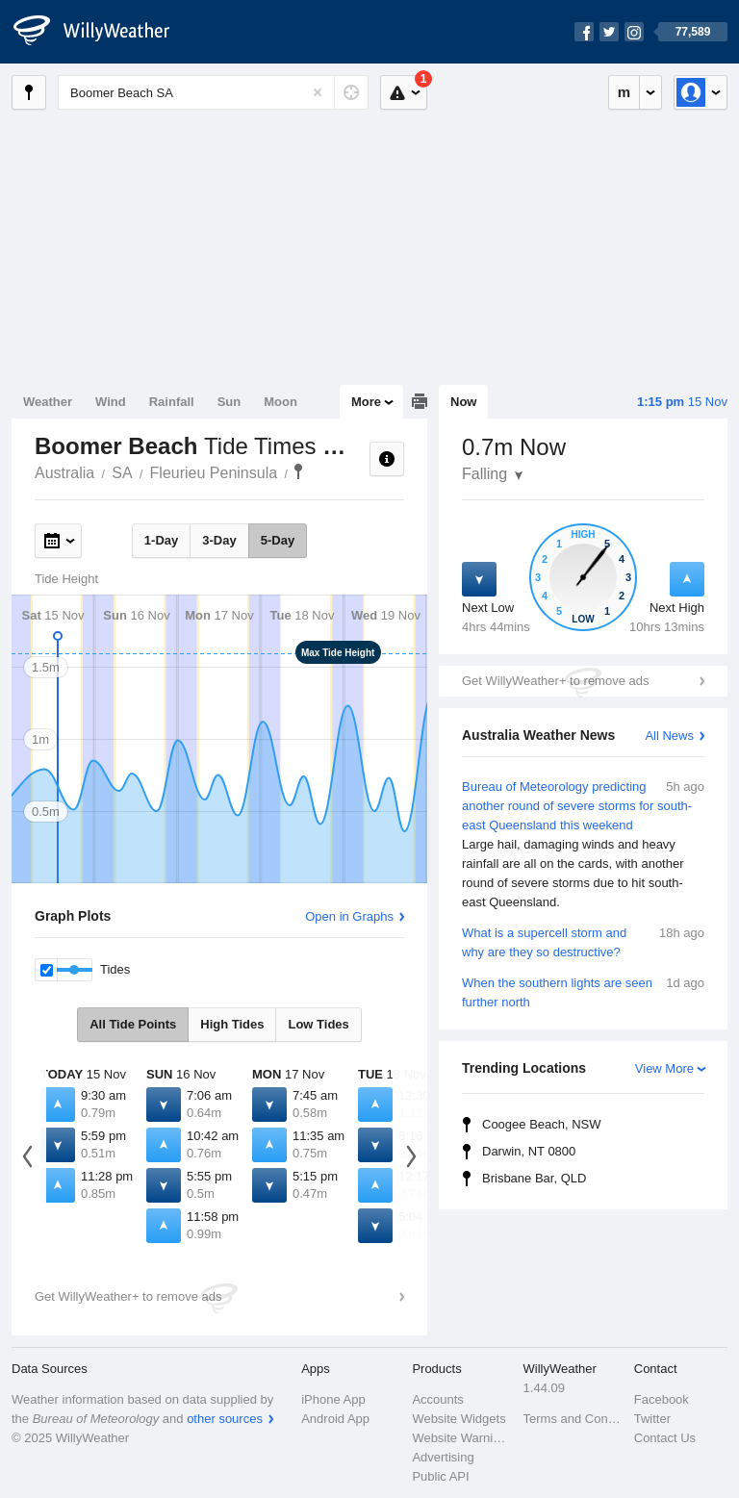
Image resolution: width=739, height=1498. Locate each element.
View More (664, 1068)
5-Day (277, 540)
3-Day (219, 540)
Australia (64, 473)
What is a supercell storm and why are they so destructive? (583, 941)
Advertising (442, 1457)
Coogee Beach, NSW (541, 1124)
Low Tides (318, 1024)
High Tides (232, 1024)
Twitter (652, 1418)
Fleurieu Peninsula (214, 473)
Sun (229, 401)
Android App (335, 1418)
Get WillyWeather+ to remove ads (555, 680)
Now (463, 401)
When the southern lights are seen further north (583, 991)
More (366, 401)
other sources (225, 1418)
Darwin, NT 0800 (528, 1151)
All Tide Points (132, 1024)
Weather (47, 401)
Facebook (661, 1399)
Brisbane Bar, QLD (534, 1178)
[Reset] (317, 92)
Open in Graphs (349, 916)
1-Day (161, 540)
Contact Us (665, 1438)
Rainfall (171, 401)
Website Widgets (458, 1418)
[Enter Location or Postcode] (213, 92)
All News (669, 735)
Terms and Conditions (573, 1418)
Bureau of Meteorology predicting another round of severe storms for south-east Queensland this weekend (583, 844)
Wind (110, 401)
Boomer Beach (298, 471)
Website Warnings (461, 1438)
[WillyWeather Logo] (102, 32)
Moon (280, 401)
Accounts (437, 1399)
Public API (440, 1476)
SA (122, 473)
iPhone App (333, 1399)
